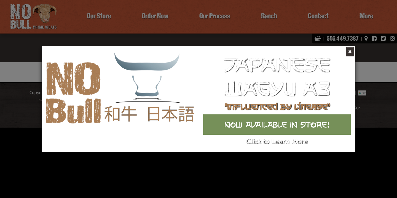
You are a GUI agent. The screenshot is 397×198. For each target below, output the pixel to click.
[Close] (350, 51)
